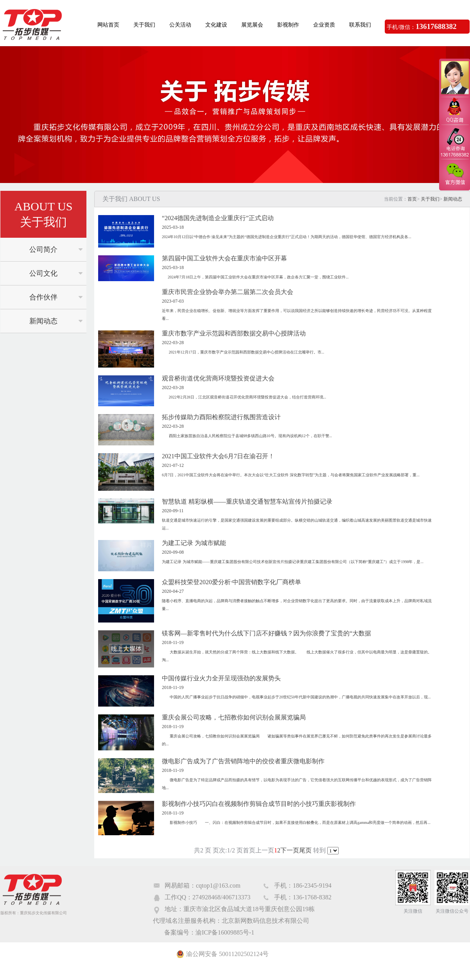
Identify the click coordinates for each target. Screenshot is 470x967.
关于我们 (144, 25)
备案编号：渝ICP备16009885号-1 (209, 932)
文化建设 (216, 25)
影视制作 (288, 25)
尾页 (305, 850)
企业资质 (324, 25)
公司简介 (43, 249)
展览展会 (252, 25)
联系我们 (360, 25)
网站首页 (108, 25)
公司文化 (43, 273)
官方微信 (454, 174)
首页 (412, 199)
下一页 (289, 850)
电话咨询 (454, 142)
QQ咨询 (454, 111)
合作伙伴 (43, 297)
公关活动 (180, 25)
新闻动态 (43, 321)
